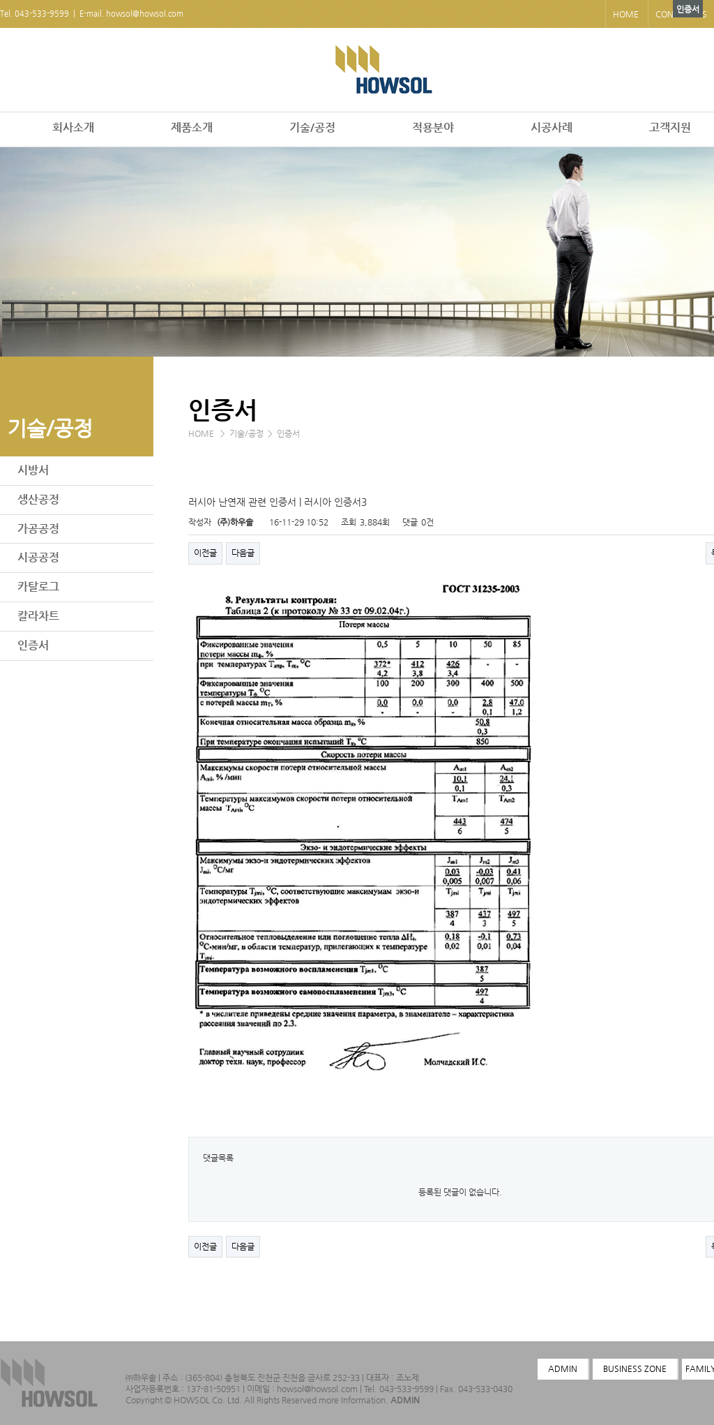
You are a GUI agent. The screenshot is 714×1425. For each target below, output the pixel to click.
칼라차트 (38, 615)
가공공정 (38, 528)
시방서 (33, 470)
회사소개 (73, 127)
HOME (626, 14)
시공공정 (38, 557)
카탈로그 (38, 586)
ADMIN (405, 1400)
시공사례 (551, 127)
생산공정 (38, 499)
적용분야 (433, 127)
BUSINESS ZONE (635, 1368)
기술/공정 (312, 127)
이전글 (205, 553)
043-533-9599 (42, 13)
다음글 (243, 553)
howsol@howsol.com (144, 13)
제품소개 (192, 127)
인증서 (33, 645)
